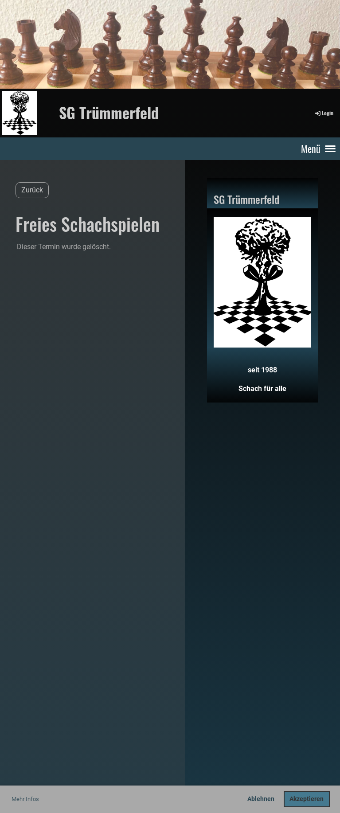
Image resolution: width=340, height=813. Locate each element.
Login (323, 113)
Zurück (32, 190)
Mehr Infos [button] (25, 799)
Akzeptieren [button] (306, 799)
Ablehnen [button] (260, 799)
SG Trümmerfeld (109, 112)
